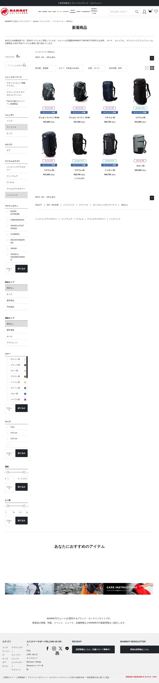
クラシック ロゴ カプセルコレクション (16, 93)
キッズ (9, 133)
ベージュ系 (18, 382)
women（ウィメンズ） (41, 21)
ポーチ (109, 40)
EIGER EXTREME (15, 212)
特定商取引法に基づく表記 (98, 677)
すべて (9, 294)
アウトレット (12, 343)
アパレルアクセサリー (16, 189)
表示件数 (112, 68)
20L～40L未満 (53, 205)
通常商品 (10, 300)
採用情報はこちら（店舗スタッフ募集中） (93, 649)
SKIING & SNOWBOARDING (18, 257)
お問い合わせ (32, 654)
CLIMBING (15, 234)
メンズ (9, 121)
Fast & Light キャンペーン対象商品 (16, 102)
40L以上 (69, 21)
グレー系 (18, 371)
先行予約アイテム (22, 43)
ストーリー (16, 655)
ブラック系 (18, 365)
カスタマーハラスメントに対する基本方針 (66, 677)
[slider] (8, 472)
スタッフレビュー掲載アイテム (16, 84)
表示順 (38, 68)
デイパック (83, 205)
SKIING (14, 248)
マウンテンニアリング (135, 40)
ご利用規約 (20, 677)
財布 (102, 40)
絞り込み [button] (21, 269)
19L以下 (38, 205)
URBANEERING (17, 220)
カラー (61, 68)
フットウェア (12, 176)
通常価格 (10, 330)
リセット (9, 270)
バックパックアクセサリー (16, 168)
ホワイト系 (18, 359)
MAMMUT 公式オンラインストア (17, 21)
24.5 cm (14, 438)
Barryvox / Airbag (34, 662)
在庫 (90, 68)
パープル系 (18, 399)
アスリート (16, 670)
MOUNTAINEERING (18, 241)
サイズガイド (32, 658)
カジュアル (119, 40)
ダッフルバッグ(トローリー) (105, 205)
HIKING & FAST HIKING (17, 227)
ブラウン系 (18, 376)
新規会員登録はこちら (139, 649)
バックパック (58, 21)
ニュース (15, 659)
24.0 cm (14, 433)
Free (12, 427)
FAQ (28, 651)
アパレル (10, 182)
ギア (8, 150)
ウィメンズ (11, 127)
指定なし (10, 288)
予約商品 (10, 307)
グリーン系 (18, 388)
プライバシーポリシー (37, 677)
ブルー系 (18, 394)
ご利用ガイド (8, 677)
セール (9, 336)
